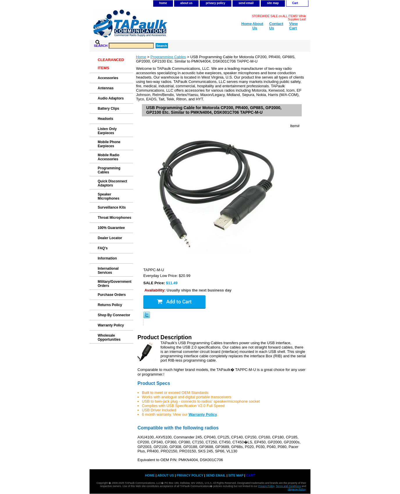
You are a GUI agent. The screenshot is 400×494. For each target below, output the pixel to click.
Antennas (106, 88)
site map (273, 3)
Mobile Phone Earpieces (109, 144)
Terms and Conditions (288, 486)
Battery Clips (108, 108)
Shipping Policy (297, 489)
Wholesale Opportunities (109, 337)
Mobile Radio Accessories (108, 157)
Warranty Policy (111, 325)
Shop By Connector (114, 315)
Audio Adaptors (111, 98)
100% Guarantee (111, 228)
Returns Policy (110, 305)
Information (107, 258)
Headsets (105, 119)
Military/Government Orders (114, 284)
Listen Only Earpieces (107, 131)
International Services (108, 270)
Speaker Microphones (108, 196)
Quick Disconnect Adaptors (112, 183)
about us (186, 3)
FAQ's (103, 248)
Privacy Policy (266, 486)
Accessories (108, 78)
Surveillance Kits (112, 207)
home (163, 3)
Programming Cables (168, 57)
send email (246, 3)
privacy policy (215, 3)
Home (141, 57)
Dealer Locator (110, 238)
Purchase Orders (112, 295)
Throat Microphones (114, 218)
